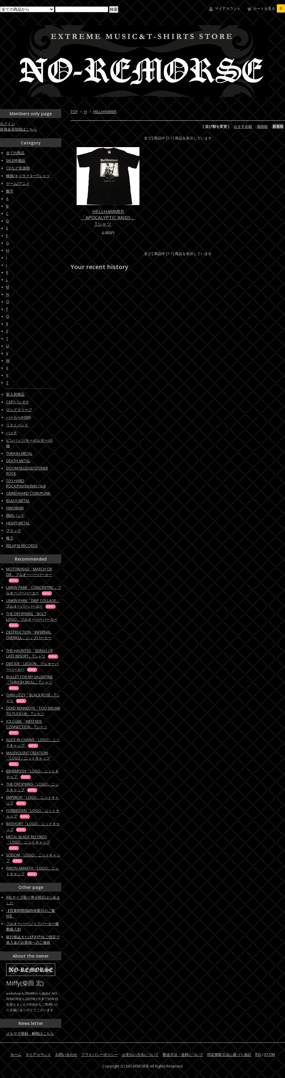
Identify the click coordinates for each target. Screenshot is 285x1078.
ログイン (7, 123)
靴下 (9, 538)
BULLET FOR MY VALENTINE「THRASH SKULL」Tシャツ (29, 682)
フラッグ (13, 530)
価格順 (262, 126)
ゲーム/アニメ (17, 183)
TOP (74, 111)
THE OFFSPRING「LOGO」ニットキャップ (32, 787)
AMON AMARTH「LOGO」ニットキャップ (32, 871)
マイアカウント (228, 8)
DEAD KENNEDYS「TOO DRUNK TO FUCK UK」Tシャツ (33, 711)
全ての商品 (15, 152)
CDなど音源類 (18, 168)
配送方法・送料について (183, 1054)
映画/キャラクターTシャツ (28, 175)
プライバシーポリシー (99, 1054)
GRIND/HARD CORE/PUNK (28, 493)
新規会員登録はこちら (18, 129)
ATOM (269, 1054)
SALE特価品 (15, 160)
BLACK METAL (18, 500)
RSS (258, 1054)
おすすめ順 (243, 126)
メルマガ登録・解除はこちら (30, 1033)
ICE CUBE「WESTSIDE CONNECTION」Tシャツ (26, 727)
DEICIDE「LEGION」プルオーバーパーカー (32, 666)
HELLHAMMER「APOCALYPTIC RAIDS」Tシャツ (108, 217)
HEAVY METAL (18, 523)
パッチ (11, 432)
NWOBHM (15, 508)
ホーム (15, 1054)
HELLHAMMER (104, 111)
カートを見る (269, 8)
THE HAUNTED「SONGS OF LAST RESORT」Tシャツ (32, 653)
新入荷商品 (15, 394)
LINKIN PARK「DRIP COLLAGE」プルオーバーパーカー (33, 603)
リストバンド (17, 425)
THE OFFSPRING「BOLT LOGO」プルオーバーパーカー (31, 619)
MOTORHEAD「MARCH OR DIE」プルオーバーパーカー (29, 574)
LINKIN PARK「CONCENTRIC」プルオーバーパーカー (33, 590)
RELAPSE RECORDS (21, 545)
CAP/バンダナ (17, 402)
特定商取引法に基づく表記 (229, 1054)
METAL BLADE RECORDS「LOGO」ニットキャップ (28, 842)
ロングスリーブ (19, 409)
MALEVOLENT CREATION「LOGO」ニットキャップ (28, 758)
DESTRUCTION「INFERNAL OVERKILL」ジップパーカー (28, 637)
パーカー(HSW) (18, 417)
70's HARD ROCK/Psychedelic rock (26, 483)
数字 (9, 191)
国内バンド (15, 515)
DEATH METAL (18, 460)
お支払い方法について (140, 1054)
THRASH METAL (19, 453)
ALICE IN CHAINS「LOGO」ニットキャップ (33, 742)
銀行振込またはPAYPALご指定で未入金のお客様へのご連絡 (33, 939)
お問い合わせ (66, 1054)
